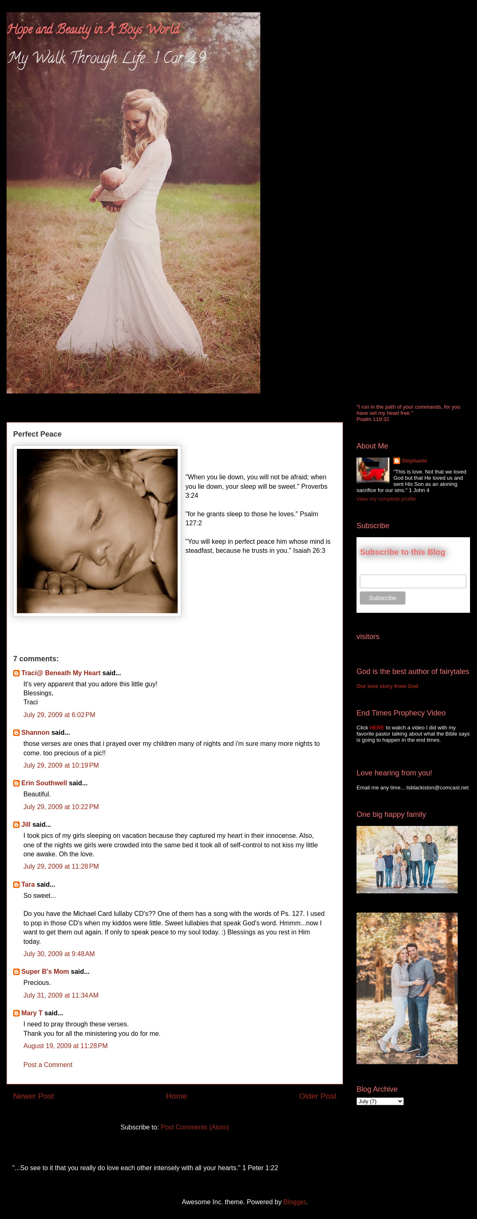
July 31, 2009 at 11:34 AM (61, 995)
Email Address (378, 570)
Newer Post (33, 1096)
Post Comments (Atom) (195, 1127)
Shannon (35, 732)
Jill (25, 824)
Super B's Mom (45, 971)
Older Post (317, 1096)
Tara (28, 884)
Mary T (32, 1013)
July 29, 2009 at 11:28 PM (61, 866)
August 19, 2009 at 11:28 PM (65, 1045)
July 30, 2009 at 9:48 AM (59, 953)
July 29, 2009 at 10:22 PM (61, 806)
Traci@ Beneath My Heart (61, 672)
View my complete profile (386, 499)
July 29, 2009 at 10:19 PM (61, 765)
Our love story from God (387, 686)
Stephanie (414, 461)
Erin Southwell (44, 783)
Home (176, 1096)
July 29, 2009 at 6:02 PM (59, 714)
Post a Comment (47, 1064)
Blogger (294, 1201)
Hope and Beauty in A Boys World (93, 31)
